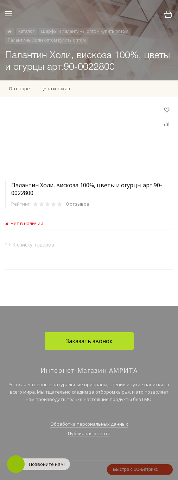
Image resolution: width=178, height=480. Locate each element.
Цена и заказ (55, 88)
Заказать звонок (89, 341)
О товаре (19, 88)
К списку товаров (33, 244)
